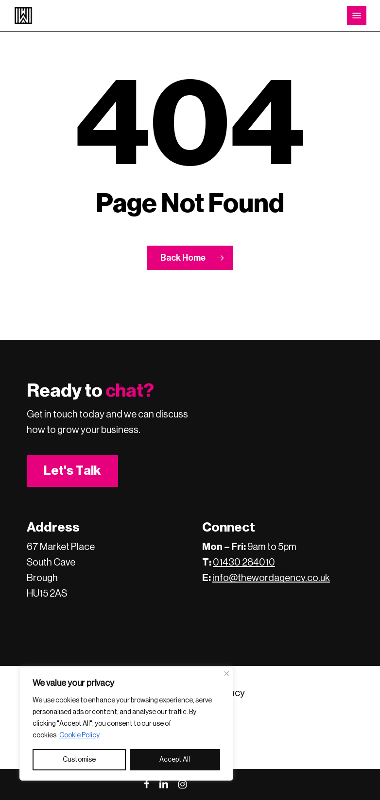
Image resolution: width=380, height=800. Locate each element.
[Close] (227, 673)
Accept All (174, 759)
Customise (79, 759)
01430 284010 (244, 562)
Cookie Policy (79, 735)
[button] (356, 15)
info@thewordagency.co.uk (271, 578)
